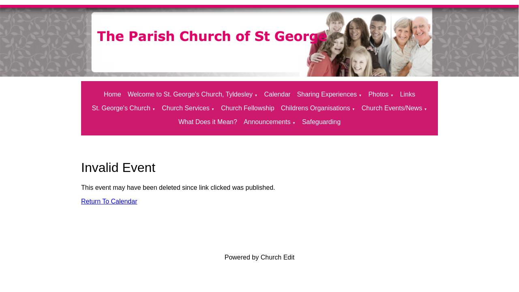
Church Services (185, 108)
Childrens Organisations (315, 108)
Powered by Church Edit (260, 257)
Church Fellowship (248, 108)
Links (407, 94)
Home (112, 94)
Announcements (267, 121)
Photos (378, 94)
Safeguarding (321, 121)
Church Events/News (392, 108)
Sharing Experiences (327, 94)
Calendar (277, 94)
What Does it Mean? (207, 121)
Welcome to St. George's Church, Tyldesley (190, 94)
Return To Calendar (109, 201)
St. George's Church (121, 108)
